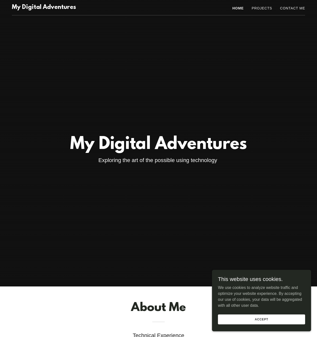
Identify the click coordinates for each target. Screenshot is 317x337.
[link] (44, 7)
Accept (261, 319)
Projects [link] (262, 8)
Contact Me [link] (292, 8)
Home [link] (238, 8)
